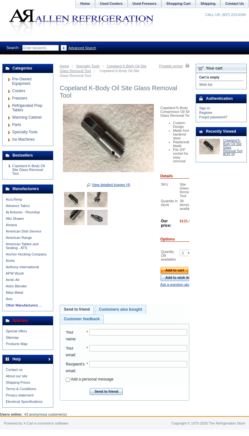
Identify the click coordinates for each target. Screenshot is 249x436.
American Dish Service (23, 231)
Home (64, 66)
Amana (11, 225)
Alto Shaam (15, 218)
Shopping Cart (178, 3)
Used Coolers (111, 3)
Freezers (19, 98)
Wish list (205, 84)
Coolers (18, 91)
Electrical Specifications (24, 401)
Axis (9, 299)
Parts (16, 124)
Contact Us (234, 3)
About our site (16, 376)
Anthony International (22, 267)
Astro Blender (16, 286)
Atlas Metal (14, 292)
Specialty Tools (88, 66)
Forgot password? (213, 117)
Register (205, 113)
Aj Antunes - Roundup (23, 212)
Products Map (16, 344)
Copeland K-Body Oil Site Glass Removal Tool (28, 169)
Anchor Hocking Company (26, 254)
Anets (10, 260)
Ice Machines (23, 139)
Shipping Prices (18, 382)
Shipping (207, 3)
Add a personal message (89, 379)
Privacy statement (20, 395)
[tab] (77, 309)
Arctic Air (12, 280)
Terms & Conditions (21, 389)
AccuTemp (14, 199)
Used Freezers (144, 3)
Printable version (171, 66)
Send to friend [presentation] (77, 309)
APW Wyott (15, 273)
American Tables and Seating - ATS (22, 246)
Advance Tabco (18, 206)
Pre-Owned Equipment (22, 81)
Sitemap (12, 337)
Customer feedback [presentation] (82, 319)
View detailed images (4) (111, 185)
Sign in (204, 108)
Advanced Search (82, 48)
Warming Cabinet (27, 117)
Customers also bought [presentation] (120, 309)
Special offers (16, 331)
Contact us (14, 370)
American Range (19, 238)
